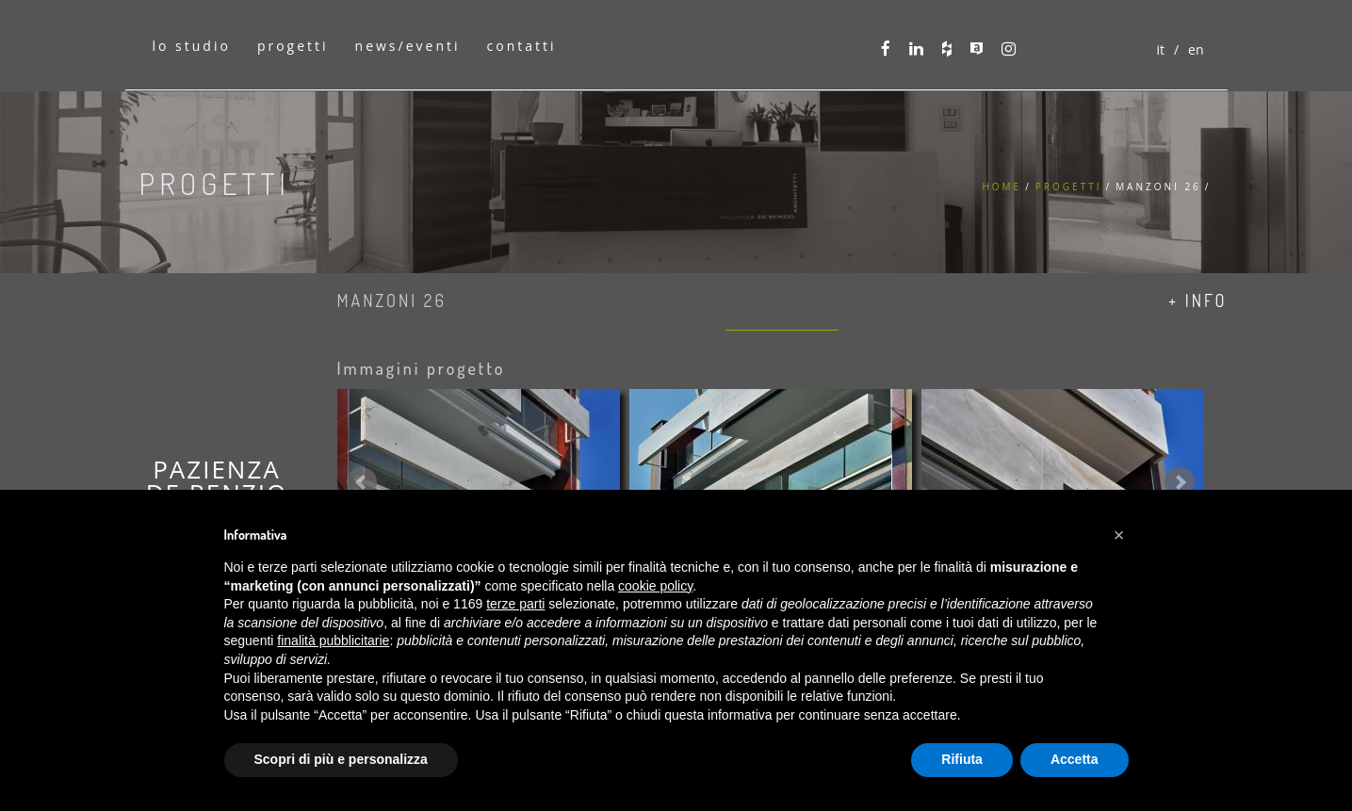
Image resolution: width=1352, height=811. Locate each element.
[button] (1119, 535)
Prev (362, 482)
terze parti (515, 603)
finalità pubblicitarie (333, 640)
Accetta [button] (1075, 759)
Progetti (1068, 186)
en (1195, 49)
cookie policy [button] (655, 585)
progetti (293, 46)
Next (1180, 482)
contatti (522, 46)
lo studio (192, 46)
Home (1001, 186)
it (1160, 49)
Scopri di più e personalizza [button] (341, 759)
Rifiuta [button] (962, 759)
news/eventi (408, 46)
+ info (1197, 300)
